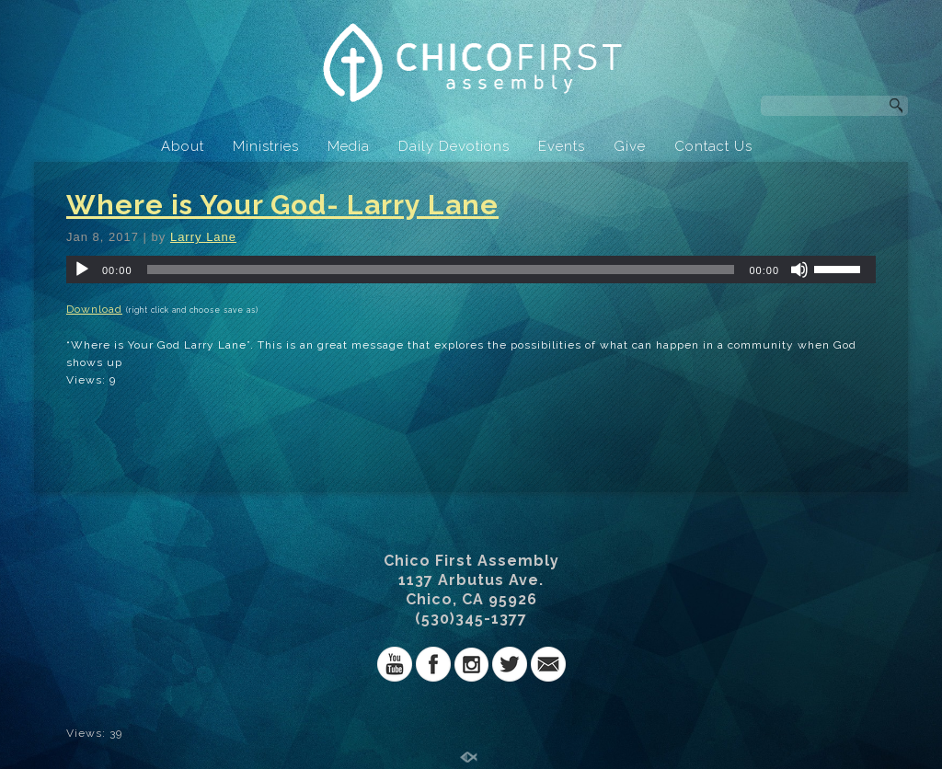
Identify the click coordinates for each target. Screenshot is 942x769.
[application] (471, 269)
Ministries (266, 146)
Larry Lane (203, 237)
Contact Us (713, 146)
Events (561, 146)
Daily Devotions (454, 146)
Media (348, 146)
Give (630, 146)
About (182, 146)
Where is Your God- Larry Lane (282, 205)
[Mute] (799, 269)
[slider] (441, 269)
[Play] (82, 269)
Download (94, 309)
